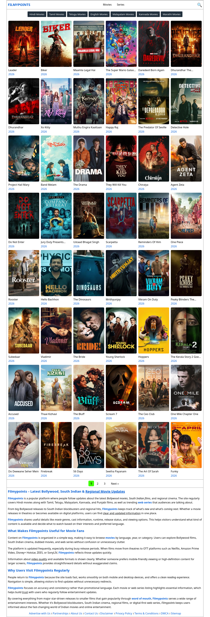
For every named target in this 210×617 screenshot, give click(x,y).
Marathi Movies (171, 14)
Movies (107, 4)
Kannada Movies (148, 14)
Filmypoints (19, 4)
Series (120, 4)
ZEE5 (40, 552)
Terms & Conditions (147, 613)
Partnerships (61, 613)
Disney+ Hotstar (25, 552)
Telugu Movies (77, 14)
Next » (115, 483)
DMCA (165, 613)
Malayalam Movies (123, 14)
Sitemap (176, 613)
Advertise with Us (39, 613)
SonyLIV (52, 552)
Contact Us (91, 613)
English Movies (99, 14)
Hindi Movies (37, 14)
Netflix (175, 548)
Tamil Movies (56, 14)
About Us (76, 613)
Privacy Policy (124, 613)
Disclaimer (106, 613)
